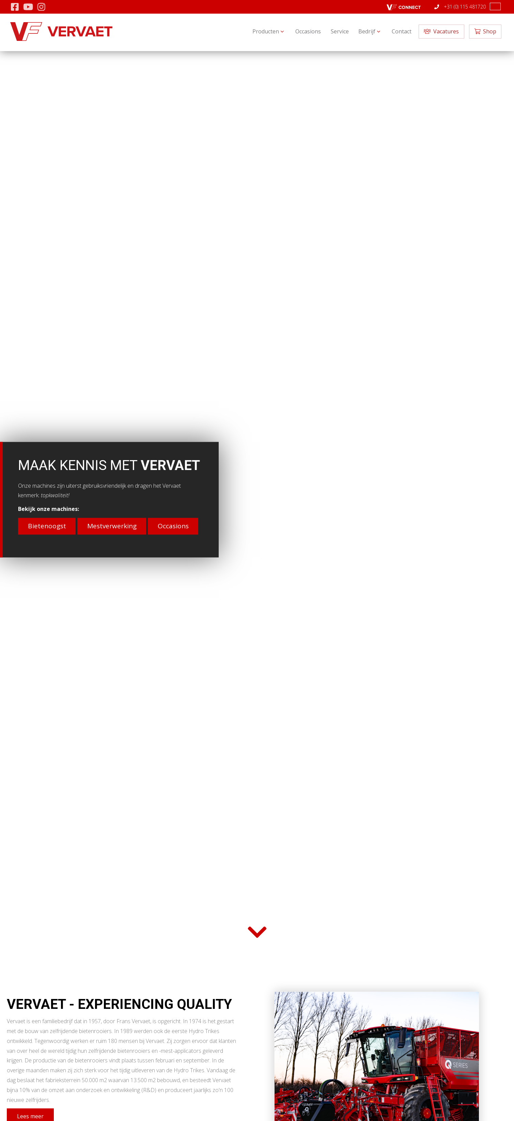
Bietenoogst (47, 526)
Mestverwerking (112, 526)
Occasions (173, 526)
